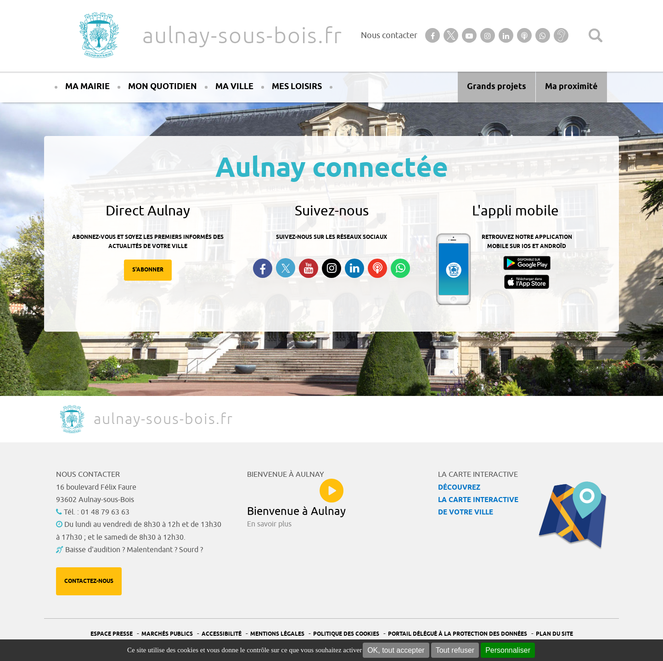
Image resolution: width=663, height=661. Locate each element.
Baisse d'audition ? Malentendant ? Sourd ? (134, 549)
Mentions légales (277, 634)
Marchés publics (167, 634)
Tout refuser (455, 650)
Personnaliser (507, 650)
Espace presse (111, 634)
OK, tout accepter (396, 650)
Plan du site (554, 634)
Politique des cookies (346, 634)
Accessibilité (222, 634)
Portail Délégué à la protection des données (457, 634)
